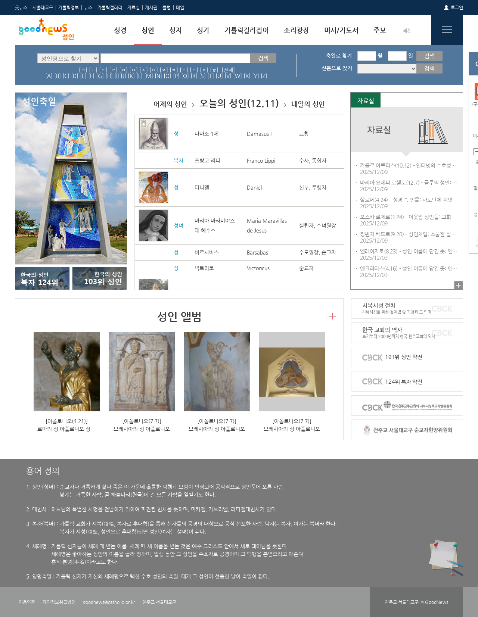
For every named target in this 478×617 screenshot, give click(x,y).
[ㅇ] (153, 70)
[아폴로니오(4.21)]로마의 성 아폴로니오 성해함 (68, 425)
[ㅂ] (133, 70)
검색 (263, 58)
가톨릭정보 (68, 7)
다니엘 (202, 187)
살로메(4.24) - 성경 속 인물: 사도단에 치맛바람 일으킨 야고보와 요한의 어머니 (410, 200)
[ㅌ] (194, 70)
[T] (210, 76)
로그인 (457, 7)
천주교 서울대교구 (159, 602)
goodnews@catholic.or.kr (109, 602)
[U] (219, 76)
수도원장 (309, 252)
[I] (116, 76)
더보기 (458, 285)
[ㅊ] (174, 70)
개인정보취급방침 (59, 602)
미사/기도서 (341, 30)
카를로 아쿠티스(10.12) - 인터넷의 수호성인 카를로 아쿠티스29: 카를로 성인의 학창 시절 (410, 165)
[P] (176, 76)
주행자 (319, 187)
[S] (202, 76)
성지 (175, 30)
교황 (304, 134)
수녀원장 (326, 225)
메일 (180, 7)
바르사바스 (207, 252)
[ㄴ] (93, 70)
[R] (194, 76)
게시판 (151, 7)
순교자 (329, 252)
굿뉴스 (21, 7)
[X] (247, 76)
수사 (304, 160)
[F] (91, 76)
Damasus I (259, 134)
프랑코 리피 (207, 160)
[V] (228, 76)
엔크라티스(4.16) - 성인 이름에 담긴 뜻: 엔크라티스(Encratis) (410, 268)
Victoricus (258, 268)
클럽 (166, 7)
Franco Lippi (261, 160)
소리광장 (296, 30)
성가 (203, 30)
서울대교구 (42, 7)
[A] (49, 76)
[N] (158, 76)
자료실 (133, 7)
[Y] (255, 76)
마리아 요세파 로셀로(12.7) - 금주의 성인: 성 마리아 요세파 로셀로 (410, 183)
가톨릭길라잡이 (246, 30)
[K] (131, 76)
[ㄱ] (83, 70)
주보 (379, 30)
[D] (74, 76)
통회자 (319, 160)
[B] (57, 76)
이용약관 (27, 602)
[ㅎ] (214, 70)
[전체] (228, 70)
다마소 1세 (206, 134)
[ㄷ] (103, 70)
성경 (120, 30)
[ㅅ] (143, 70)
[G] (100, 76)
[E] (83, 76)
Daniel (254, 187)
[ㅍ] (204, 70)
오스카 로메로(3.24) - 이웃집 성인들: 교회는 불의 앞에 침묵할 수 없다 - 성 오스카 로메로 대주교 (410, 217)
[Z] (264, 76)
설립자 (306, 225)
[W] (237, 76)
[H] (109, 76)
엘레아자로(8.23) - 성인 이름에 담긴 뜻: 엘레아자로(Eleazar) (410, 251)
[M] (148, 76)
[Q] (185, 76)
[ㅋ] (184, 70)
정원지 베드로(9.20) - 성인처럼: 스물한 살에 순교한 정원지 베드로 (410, 234)
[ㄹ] (113, 70)
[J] (123, 76)
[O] (167, 76)
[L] (139, 76)
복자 (178, 160)
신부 (304, 187)
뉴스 (88, 7)
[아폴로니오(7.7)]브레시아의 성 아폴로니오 (142, 425)
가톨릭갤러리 (109, 7)
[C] (65, 76)
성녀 (178, 225)
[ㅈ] (163, 70)
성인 (148, 30)
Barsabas (257, 252)
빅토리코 (204, 268)
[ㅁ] (123, 70)
